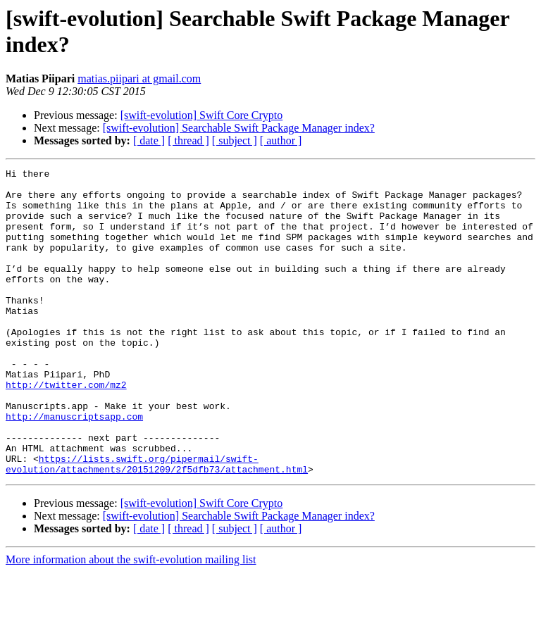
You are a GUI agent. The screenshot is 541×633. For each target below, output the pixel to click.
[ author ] (281, 140)
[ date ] (149, 140)
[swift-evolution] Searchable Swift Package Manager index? (239, 128)
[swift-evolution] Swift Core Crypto (201, 115)
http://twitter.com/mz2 (66, 428)
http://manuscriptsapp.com (74, 466)
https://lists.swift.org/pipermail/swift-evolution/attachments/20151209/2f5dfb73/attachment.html (157, 524)
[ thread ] (188, 140)
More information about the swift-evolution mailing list (131, 621)
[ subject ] (234, 140)
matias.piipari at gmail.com (139, 78)
